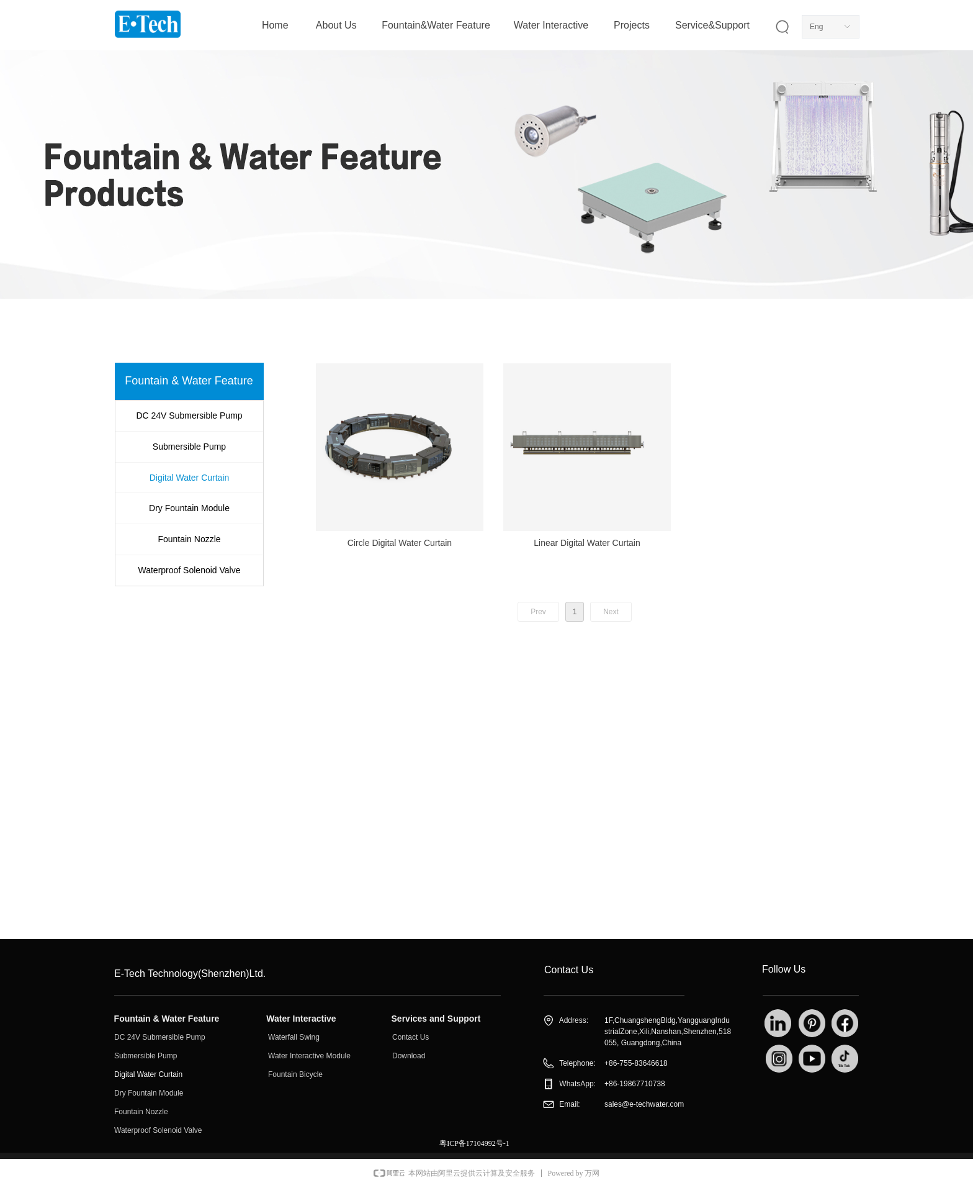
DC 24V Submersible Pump (189, 415)
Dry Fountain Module (189, 508)
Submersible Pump (189, 447)
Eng (816, 26)
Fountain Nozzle (189, 539)
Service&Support (712, 25)
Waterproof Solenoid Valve (189, 570)
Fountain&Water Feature (436, 25)
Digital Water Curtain (190, 478)
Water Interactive (551, 25)
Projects (632, 25)
